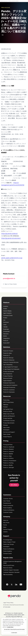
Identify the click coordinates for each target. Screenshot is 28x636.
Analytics (5, 306)
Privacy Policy (9, 602)
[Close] (26, 620)
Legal (4, 602)
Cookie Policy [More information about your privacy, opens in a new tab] (10, 627)
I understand (14, 632)
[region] (14, 626)
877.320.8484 (6, 607)
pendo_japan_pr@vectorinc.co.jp (11, 258)
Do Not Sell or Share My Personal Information (14, 629)
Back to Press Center (10, 284)
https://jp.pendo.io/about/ (9, 233)
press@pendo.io (9, 278)
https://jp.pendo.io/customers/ (11, 238)
